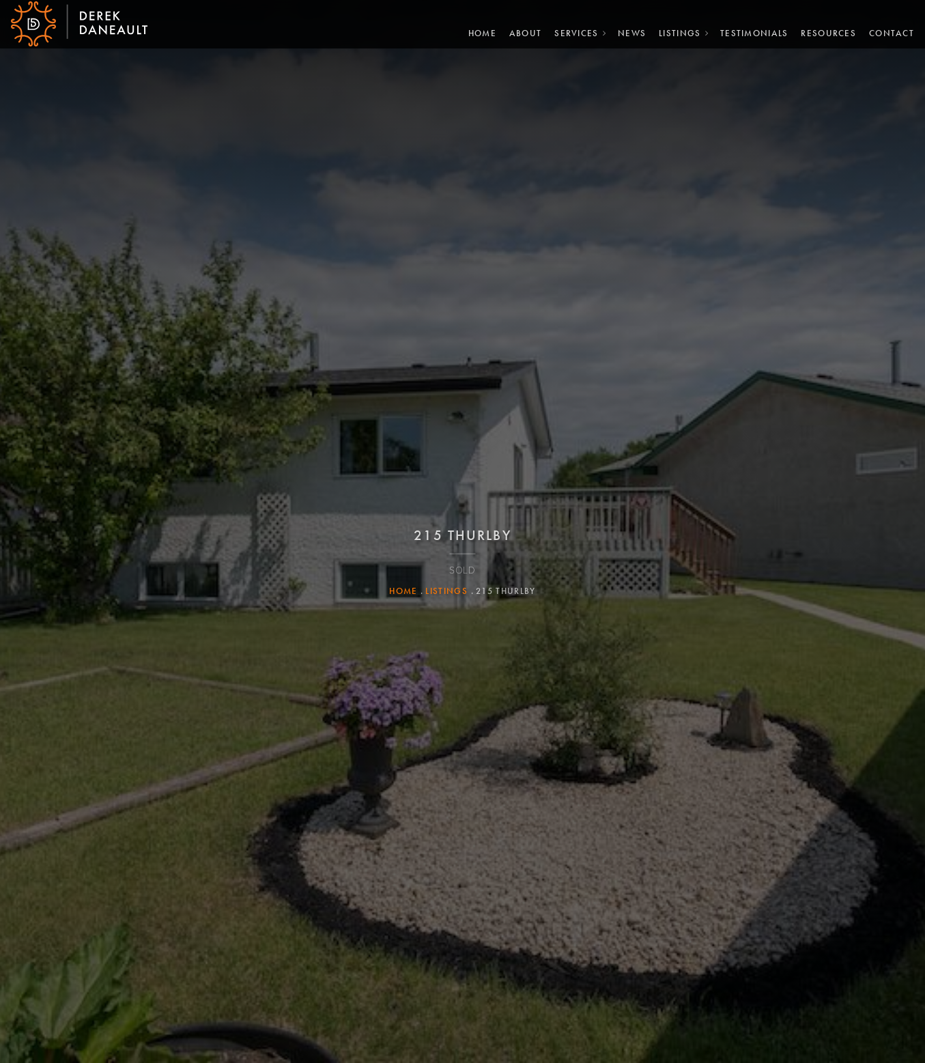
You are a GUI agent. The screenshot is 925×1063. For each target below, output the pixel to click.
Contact (886, 32)
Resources (823, 32)
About (520, 32)
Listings (674, 32)
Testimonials (748, 32)
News (626, 32)
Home (477, 32)
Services (571, 32)
